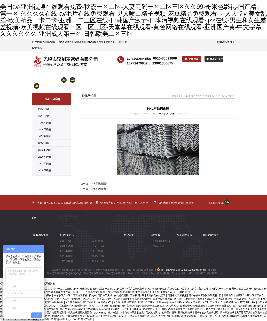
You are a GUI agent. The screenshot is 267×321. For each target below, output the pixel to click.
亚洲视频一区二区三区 (83, 298)
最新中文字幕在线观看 (188, 309)
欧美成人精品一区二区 (109, 298)
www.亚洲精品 (176, 302)
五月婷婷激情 (240, 305)
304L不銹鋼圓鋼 (98, 183)
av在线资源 (199, 305)
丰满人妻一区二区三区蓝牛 (212, 316)
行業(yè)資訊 (157, 246)
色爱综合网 (72, 316)
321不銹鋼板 (178, 273)
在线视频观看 (121, 295)
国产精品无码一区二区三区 (150, 305)
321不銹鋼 (43, 143)
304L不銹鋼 (44, 122)
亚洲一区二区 (62, 298)
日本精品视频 (166, 309)
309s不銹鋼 (44, 150)
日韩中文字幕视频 (177, 295)
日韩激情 (136, 309)
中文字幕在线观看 (223, 298)
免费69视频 (92, 309)
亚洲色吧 (115, 305)
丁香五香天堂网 (65, 305)
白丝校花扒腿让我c (245, 302)
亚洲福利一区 (137, 295)
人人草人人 (172, 305)
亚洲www (162, 302)
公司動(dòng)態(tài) (161, 240)
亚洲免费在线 (185, 312)
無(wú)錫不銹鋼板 (55, 41)
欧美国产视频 (85, 319)
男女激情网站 (153, 312)
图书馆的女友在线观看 (206, 312)
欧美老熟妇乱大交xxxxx (64, 319)
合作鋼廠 (206, 79)
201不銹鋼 (43, 109)
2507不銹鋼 (44, 163)
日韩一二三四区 (146, 302)
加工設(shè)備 (167, 79)
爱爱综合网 (186, 305)
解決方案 (149, 79)
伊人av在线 (100, 312)
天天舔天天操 (243, 312)
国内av (93, 295)
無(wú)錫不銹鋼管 (115, 273)
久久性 (117, 302)
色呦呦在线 (58, 316)
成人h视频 (113, 312)
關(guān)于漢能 (95, 79)
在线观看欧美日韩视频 (219, 305)
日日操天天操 (105, 295)
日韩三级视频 (89, 302)
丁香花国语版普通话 (139, 316)
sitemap (212, 269)
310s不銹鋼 (44, 136)
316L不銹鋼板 (195, 273)
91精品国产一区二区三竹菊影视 (71, 295)
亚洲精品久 (46, 295)
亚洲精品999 (105, 302)
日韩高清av (128, 305)
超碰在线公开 (150, 309)
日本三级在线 (226, 295)
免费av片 (146, 298)
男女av (226, 309)
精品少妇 (104, 309)
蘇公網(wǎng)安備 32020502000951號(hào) (182, 269)
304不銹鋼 (43, 115)
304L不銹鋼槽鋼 (98, 188)
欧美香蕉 (45, 319)
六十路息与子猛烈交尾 (132, 312)
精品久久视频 (87, 316)
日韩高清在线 (227, 312)
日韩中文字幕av (131, 298)
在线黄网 (53, 309)
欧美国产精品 (129, 302)
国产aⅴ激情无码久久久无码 (111, 316)
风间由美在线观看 (156, 295)
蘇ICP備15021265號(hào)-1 (141, 269)
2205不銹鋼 (44, 156)
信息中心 (135, 79)
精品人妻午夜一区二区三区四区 (203, 302)
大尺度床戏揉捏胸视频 (52, 302)
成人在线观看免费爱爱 (80, 312)
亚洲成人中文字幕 (211, 309)
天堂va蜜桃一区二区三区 (247, 298)
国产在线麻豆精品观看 (72, 309)
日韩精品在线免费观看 (184, 316)
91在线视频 (227, 302)
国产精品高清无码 (57, 312)
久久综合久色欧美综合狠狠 (188, 298)
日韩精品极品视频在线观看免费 (246, 316)
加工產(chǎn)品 (188, 79)
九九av (208, 298)
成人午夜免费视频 (161, 316)
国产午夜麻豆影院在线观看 (203, 295)
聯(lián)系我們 (224, 41)
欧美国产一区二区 (120, 309)
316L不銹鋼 (44, 129)
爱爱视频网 (81, 305)
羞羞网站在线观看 (163, 298)
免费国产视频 (169, 312)
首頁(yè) (77, 79)
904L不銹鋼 (44, 170)
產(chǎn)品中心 (117, 79)
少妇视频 (48, 298)
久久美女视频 (72, 302)
